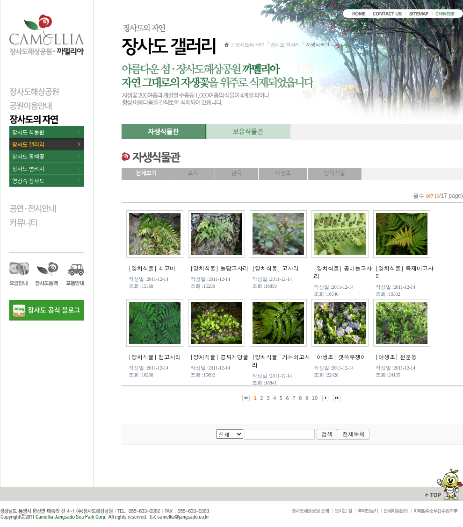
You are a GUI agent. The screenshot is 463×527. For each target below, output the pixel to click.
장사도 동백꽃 (28, 156)
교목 (193, 173)
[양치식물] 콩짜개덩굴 (219, 357)
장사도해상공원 (34, 91)
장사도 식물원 (28, 132)
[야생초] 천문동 (396, 357)
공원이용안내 (30, 105)
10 (315, 398)
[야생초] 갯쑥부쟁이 (340, 357)
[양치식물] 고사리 (275, 268)
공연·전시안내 (32, 208)
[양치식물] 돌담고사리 (219, 268)
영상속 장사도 (28, 181)
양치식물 (334, 173)
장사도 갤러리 (28, 144)
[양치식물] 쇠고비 (152, 268)
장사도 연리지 (28, 168)
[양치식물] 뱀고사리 (155, 357)
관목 (237, 173)
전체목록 (353, 434)
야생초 (283, 173)
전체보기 (146, 173)
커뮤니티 (23, 222)
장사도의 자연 (33, 119)
